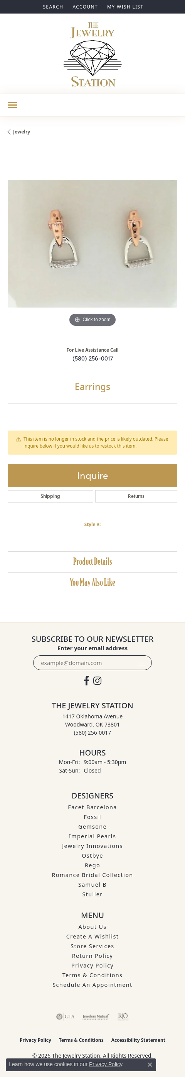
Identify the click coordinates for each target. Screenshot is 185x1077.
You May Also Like (92, 582)
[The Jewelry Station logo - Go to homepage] (92, 53)
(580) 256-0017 (92, 358)
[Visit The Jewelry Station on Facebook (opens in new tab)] (86, 681)
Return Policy (92, 955)
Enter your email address (92, 648)
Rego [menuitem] (92, 865)
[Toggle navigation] (12, 105)
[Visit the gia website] (65, 1016)
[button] (52, 7)
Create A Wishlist (92, 936)
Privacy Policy (92, 965)
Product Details (92, 561)
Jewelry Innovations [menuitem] (92, 846)
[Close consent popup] (150, 1064)
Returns (136, 496)
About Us (93, 926)
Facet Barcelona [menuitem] (92, 807)
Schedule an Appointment (92, 984)
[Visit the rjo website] (123, 1016)
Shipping (50, 496)
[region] (92, 244)
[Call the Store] (92, 732)
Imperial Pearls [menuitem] (92, 836)
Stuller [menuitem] (92, 894)
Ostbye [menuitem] (92, 855)
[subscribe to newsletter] (141, 663)
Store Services (92, 946)
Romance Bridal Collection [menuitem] (92, 875)
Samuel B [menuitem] (92, 884)
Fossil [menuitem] (92, 817)
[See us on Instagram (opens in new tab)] (97, 681)
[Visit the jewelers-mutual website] (95, 1016)
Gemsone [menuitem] (92, 826)
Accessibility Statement (138, 1040)
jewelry (21, 131)
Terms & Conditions (92, 975)
